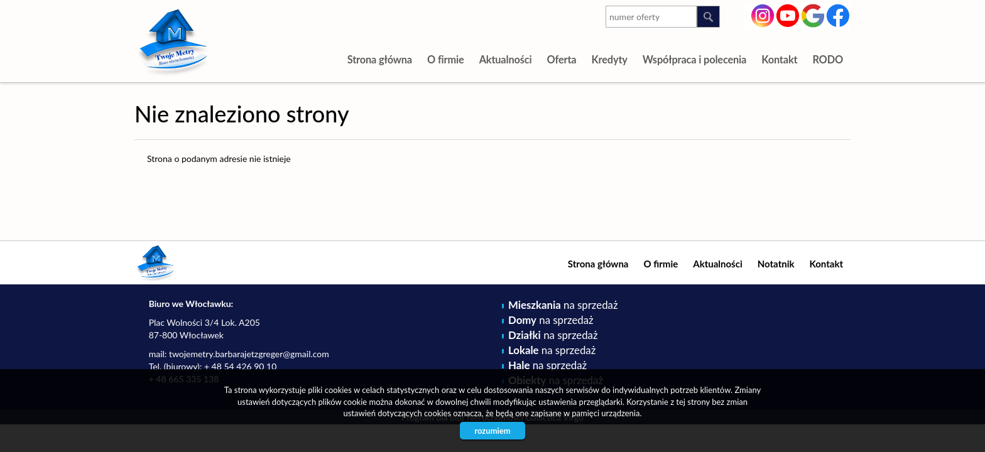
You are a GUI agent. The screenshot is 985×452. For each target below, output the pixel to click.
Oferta (561, 59)
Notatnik (776, 263)
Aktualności (505, 59)
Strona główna (379, 59)
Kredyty (609, 59)
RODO (827, 59)
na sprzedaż (563, 304)
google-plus (813, 17)
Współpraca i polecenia (694, 59)
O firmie (445, 59)
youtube (788, 14)
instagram (763, 14)
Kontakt (779, 59)
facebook (838, 14)
